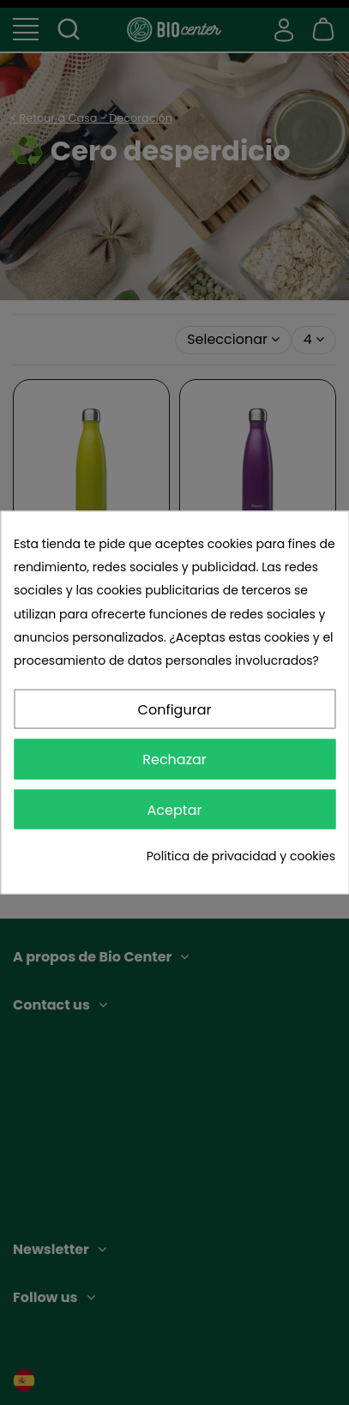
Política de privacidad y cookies (241, 855)
